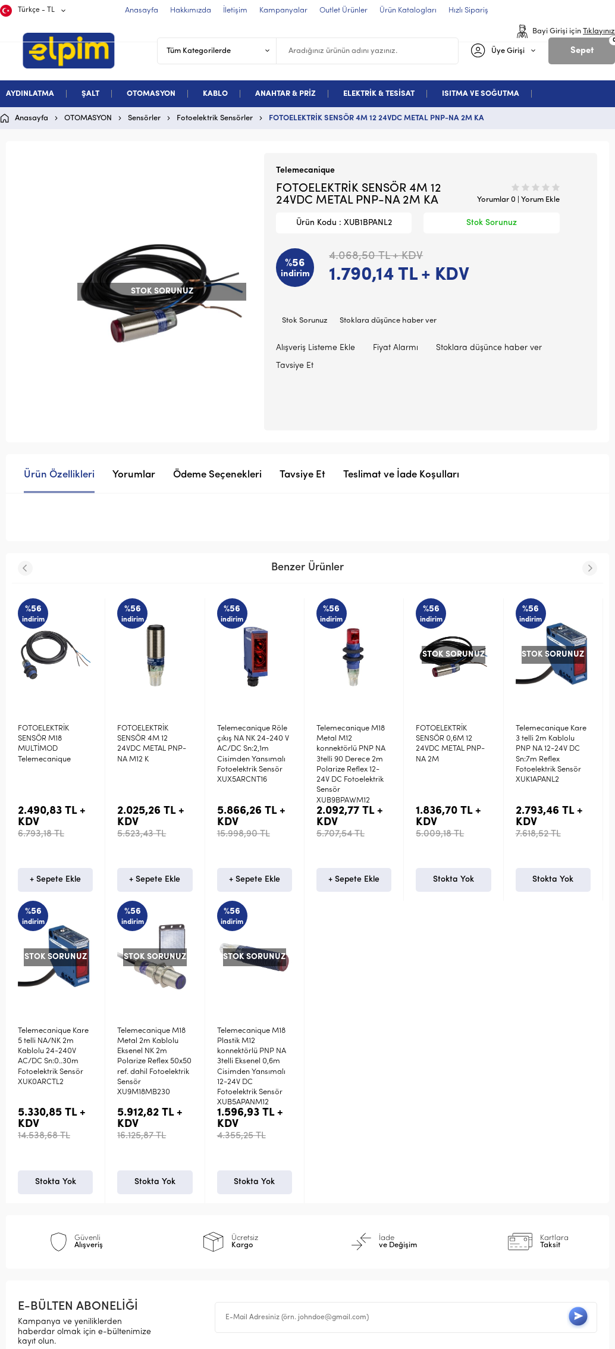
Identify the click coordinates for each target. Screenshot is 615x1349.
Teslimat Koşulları (205, 1127)
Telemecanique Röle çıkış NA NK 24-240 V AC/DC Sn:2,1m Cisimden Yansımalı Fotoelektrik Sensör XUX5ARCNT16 (253, 754)
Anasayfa (337, 1127)
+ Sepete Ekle (55, 879)
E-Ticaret (272, 1337)
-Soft (246, 1337)
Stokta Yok (453, 879)
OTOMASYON (151, 94)
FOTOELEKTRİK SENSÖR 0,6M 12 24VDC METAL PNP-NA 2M (450, 744)
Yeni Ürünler (342, 1146)
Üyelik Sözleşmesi (204, 1146)
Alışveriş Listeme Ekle (315, 348)
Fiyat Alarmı (395, 348)
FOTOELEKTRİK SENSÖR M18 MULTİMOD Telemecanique (44, 744)
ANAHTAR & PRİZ (285, 94)
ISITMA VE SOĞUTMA (480, 94)
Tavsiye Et (294, 365)
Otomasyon (46, 1165)
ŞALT (90, 94)
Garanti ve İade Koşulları (220, 1185)
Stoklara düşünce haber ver (388, 320)
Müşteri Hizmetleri (354, 1185)
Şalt (31, 1146)
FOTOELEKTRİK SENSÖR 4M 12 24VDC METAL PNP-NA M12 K (151, 744)
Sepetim (335, 1204)
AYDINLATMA (30, 94)
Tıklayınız (599, 31)
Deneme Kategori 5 (61, 1204)
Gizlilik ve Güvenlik (207, 1204)
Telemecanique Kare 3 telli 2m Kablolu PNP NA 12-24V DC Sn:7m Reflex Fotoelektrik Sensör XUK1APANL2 (551, 754)
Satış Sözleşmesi (203, 1165)
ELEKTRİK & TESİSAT (379, 94)
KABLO (215, 94)
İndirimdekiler (345, 1165)
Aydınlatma (46, 1127)
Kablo (35, 1185)
